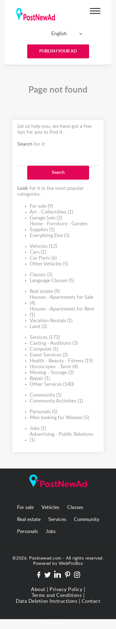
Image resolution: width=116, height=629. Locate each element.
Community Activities (56, 401)
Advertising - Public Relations (61, 437)
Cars (38, 252)
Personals (43, 412)
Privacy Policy (65, 589)
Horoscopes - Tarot (54, 367)
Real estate (45, 291)
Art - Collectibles (51, 212)
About (38, 589)
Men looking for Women (59, 418)
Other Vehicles (49, 264)
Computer (44, 349)
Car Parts (43, 258)
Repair (40, 378)
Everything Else (49, 236)
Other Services (52, 384)
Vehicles (43, 246)
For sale (41, 206)
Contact (91, 601)
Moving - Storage (52, 373)
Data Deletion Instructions (46, 601)
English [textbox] (59, 33)
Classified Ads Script (58, 624)
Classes (41, 275)
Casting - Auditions (54, 343)
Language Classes (52, 281)
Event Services (49, 355)
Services (45, 337)
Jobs (38, 428)
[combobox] (56, 33)
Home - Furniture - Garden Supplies (59, 227)
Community (46, 395)
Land (38, 327)
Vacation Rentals (51, 321)
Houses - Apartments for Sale (61, 300)
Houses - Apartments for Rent (62, 312)
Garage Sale (46, 218)
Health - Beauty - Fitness (61, 361)
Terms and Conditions (57, 595)
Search (58, 172)
